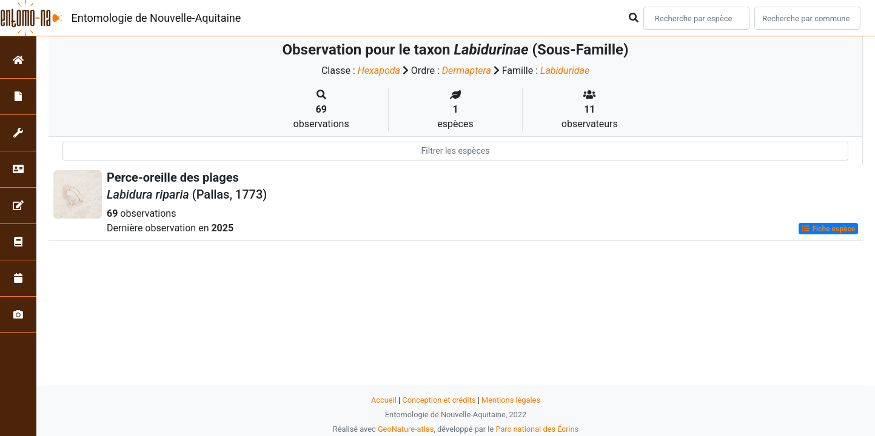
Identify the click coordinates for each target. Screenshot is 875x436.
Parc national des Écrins (536, 429)
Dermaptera (466, 70)
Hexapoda (379, 70)
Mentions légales (510, 400)
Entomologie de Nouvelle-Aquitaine (156, 18)
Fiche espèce (828, 229)
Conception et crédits (438, 400)
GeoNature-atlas (406, 429)
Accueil (384, 400)
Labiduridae (564, 70)
